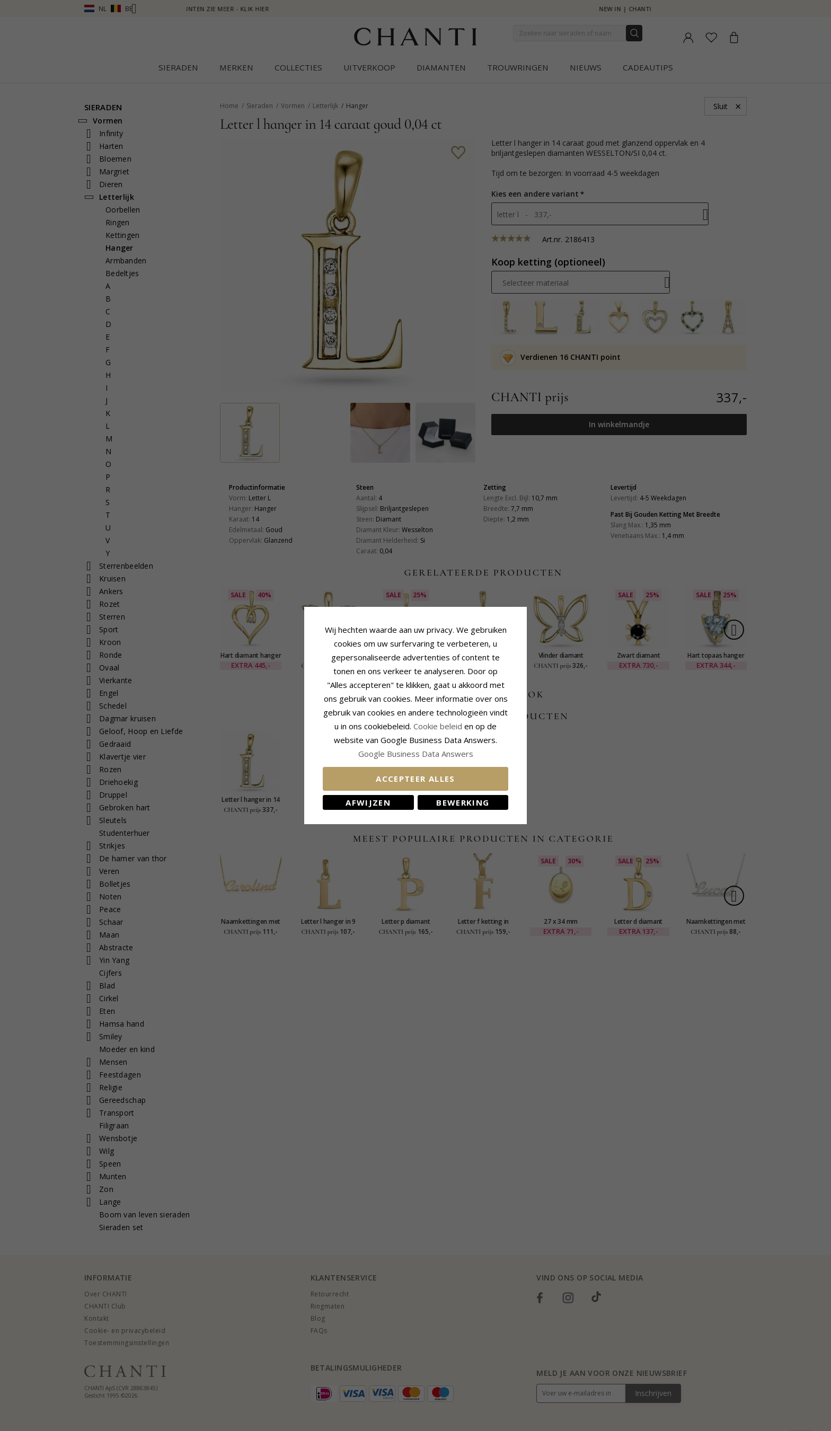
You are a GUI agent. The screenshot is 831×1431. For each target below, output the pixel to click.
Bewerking (462, 802)
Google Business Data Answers (415, 753)
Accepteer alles (415, 778)
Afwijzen (368, 802)
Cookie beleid (438, 726)
